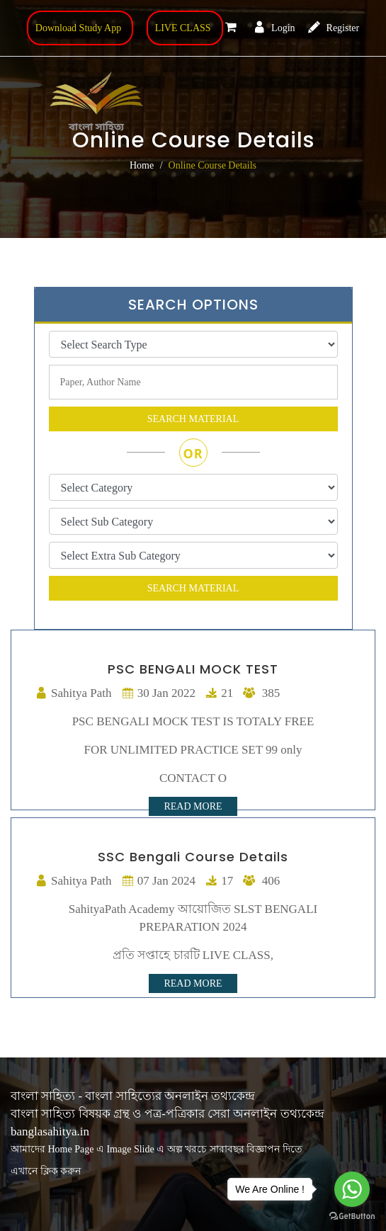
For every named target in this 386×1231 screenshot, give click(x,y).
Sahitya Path (73, 693)
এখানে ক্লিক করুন (46, 1171)
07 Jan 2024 (158, 880)
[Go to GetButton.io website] (352, 1216)
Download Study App (78, 28)
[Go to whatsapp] (352, 1189)
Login (274, 28)
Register (333, 28)
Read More (193, 806)
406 (261, 880)
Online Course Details (212, 165)
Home (142, 165)
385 (261, 693)
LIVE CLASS (183, 28)
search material (193, 419)
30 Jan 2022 (158, 693)
